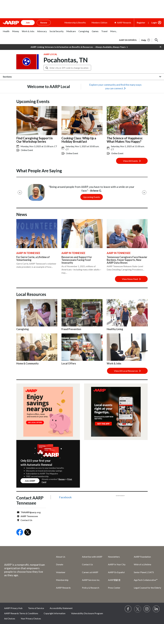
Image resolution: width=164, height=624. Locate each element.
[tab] (6, 33)
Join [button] (28, 22)
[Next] (144, 192)
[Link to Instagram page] (146, 609)
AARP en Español (128, 40)
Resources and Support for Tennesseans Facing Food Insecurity (76, 260)
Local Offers (68, 363)
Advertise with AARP (92, 556)
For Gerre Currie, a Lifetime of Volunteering (33, 258)
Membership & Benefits (75, 22)
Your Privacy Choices (31, 618)
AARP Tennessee (29, 516)
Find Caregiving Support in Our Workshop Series (34, 139)
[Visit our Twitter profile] (137, 609)
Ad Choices (9, 618)
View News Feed (131, 279)
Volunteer (60, 572)
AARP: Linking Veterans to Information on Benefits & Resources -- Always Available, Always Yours (79, 47)
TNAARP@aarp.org (31, 512)
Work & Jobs (114, 363)
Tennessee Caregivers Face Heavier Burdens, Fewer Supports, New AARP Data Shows (127, 260)
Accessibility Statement (61, 608)
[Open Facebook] (19, 532)
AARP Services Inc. (91, 580)
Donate (59, 564)
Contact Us (26, 520)
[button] (156, 40)
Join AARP (30, 480)
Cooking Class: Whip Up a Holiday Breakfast (78, 139)
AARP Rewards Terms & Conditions (21, 613)
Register (141, 22)
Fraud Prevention (71, 329)
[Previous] (20, 192)
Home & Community (27, 363)
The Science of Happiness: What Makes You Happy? (125, 139)
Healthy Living (115, 329)
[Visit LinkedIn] (156, 609)
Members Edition (99, 22)
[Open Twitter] (27, 532)
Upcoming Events (91, 197)
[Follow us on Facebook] (128, 609)
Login (154, 22)
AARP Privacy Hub (13, 608)
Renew (62, 479)
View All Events (132, 161)
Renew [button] (43, 22)
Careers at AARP (90, 572)
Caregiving (22, 329)
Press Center (114, 587)
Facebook (65, 497)
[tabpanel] (139, 40)
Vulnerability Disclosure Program (87, 613)
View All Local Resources (127, 370)
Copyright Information (54, 613)
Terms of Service (36, 608)
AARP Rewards (63, 587)
